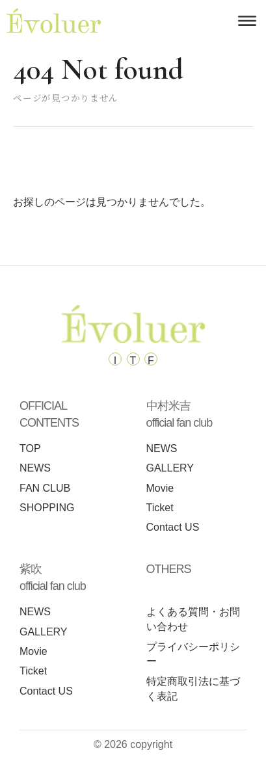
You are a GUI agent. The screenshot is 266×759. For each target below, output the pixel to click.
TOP (30, 448)
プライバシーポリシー (193, 654)
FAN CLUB (45, 488)
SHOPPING (47, 507)
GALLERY (170, 467)
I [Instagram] (115, 360)
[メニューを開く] (247, 20)
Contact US (173, 527)
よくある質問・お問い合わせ (193, 619)
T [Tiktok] (133, 360)
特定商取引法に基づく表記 (193, 689)
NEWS (35, 467)
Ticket (160, 507)
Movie (160, 488)
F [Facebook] (151, 360)
